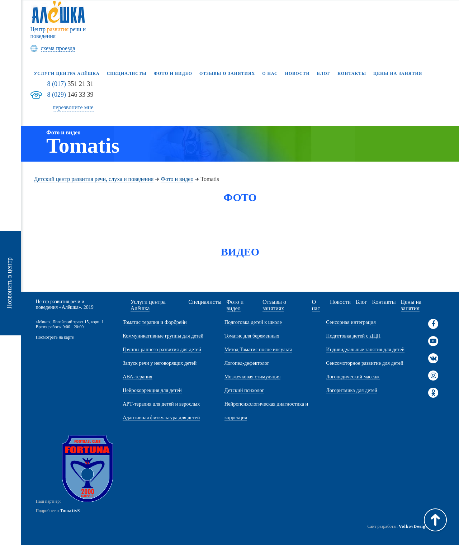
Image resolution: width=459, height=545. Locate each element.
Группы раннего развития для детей (162, 349)
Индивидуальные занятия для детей (365, 349)
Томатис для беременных (251, 336)
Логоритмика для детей (351, 390)
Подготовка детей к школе (253, 322)
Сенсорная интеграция (351, 322)
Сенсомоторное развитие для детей (364, 363)
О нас (270, 73)
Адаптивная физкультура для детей (161, 417)
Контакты (351, 73)
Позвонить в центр (9, 283)
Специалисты (127, 73)
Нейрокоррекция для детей (152, 390)
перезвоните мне (73, 107)
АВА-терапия (137, 376)
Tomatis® (70, 510)
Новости (297, 73)
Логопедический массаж (352, 376)
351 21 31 (70, 83)
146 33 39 (70, 94)
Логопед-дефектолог (246, 363)
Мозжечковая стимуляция (252, 376)
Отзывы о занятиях (227, 73)
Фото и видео (173, 73)
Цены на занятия (397, 73)
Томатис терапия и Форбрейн (155, 322)
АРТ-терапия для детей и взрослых (161, 404)
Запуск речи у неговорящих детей (160, 363)
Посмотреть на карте (55, 337)
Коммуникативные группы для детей (163, 336)
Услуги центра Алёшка (67, 73)
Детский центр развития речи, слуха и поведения (94, 179)
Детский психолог (244, 390)
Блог (324, 73)
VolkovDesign (413, 526)
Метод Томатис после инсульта (258, 349)
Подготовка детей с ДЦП (353, 336)
